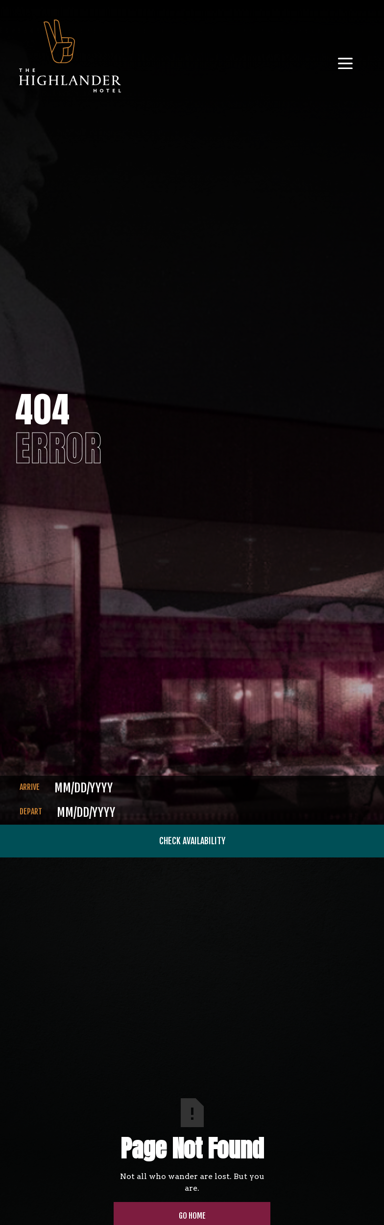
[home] (70, 60)
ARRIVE (30, 787)
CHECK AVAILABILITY (192, 840)
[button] (349, 59)
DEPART (31, 811)
